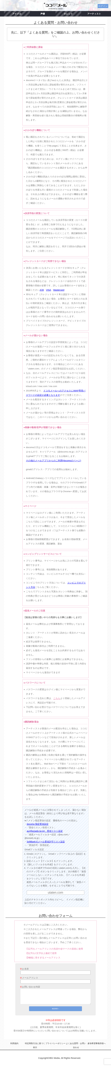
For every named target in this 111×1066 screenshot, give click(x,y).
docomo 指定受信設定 (37, 824)
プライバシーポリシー (55, 1043)
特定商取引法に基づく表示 (35, 1045)
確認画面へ (55, 1008)
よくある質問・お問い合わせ (76, 1045)
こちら (56, 698)
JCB (42, 290)
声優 (42, 14)
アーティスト (94, 14)
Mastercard (58, 290)
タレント (68, 14)
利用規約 (14, 1043)
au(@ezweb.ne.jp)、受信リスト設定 (45, 831)
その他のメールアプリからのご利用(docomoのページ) (53, 460)
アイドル (17, 14)
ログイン (103, 6)
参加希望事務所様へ (97, 1043)
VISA (48, 290)
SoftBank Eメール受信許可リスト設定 (46, 841)
